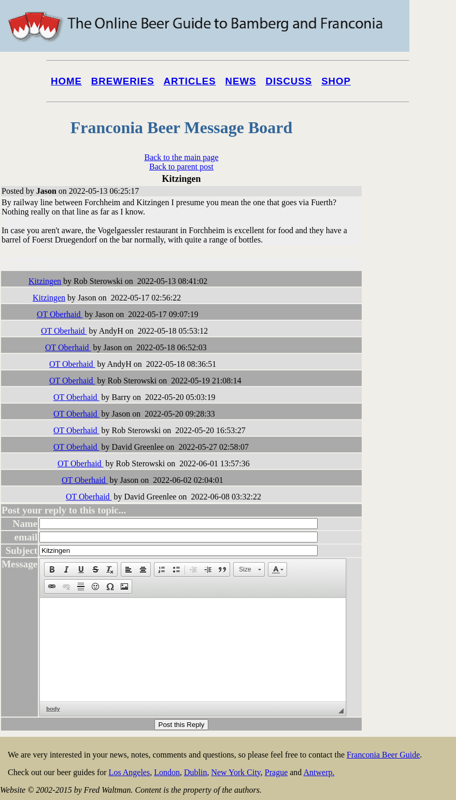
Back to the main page (181, 157)
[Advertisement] (414, 394)
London (167, 772)
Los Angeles (129, 772)
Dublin (195, 772)
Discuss (288, 81)
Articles (190, 81)
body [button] (53, 709)
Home (66, 81)
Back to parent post (181, 166)
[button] (52, 569)
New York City (235, 772)
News (240, 81)
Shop (336, 81)
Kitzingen (44, 281)
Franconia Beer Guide (383, 754)
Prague (276, 772)
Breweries (122, 81)
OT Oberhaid (60, 314)
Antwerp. (318, 772)
